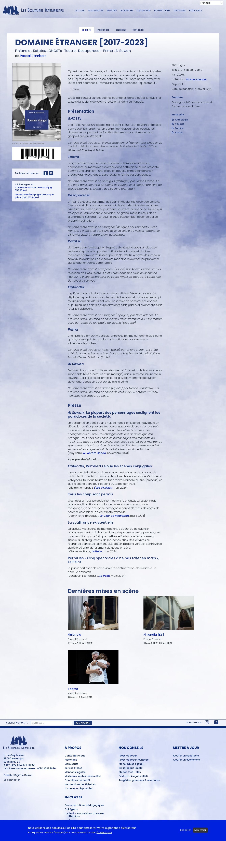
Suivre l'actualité (17, 723)
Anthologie (181, 119)
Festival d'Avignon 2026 (133, 776)
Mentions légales (75, 772)
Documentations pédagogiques (84, 805)
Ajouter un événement (186, 759)
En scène (121, 30)
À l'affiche (126, 10)
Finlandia (74, 635)
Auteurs (112, 10)
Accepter (185, 831)
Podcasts (195, 10)
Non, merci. (200, 831)
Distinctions (162, 10)
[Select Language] (211, 3)
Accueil (80, 10)
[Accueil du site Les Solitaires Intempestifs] (34, 10)
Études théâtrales (130, 772)
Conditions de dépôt (77, 780)
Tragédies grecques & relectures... (140, 780)
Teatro (73, 689)
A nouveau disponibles (79, 788)
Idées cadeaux (128, 755)
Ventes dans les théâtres (80, 784)
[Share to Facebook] (46, 173)
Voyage (179, 124)
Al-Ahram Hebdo (94, 453)
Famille (179, 128)
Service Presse (73, 768)
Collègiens (71, 809)
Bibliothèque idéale (130, 768)
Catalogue (144, 10)
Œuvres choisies (196, 79)
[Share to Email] (51, 173)
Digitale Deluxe (23, 775)
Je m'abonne (83, 722)
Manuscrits (71, 764)
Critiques (179, 10)
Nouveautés (95, 10)
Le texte (86, 30)
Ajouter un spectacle (186, 755)
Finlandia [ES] (153, 635)
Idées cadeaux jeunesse (134, 759)
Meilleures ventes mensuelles (83, 776)
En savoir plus (104, 833)
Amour (179, 132)
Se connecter (12, 779)
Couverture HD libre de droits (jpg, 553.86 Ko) (33, 188)
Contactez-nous (75, 755)
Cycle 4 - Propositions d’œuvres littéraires (84, 815)
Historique (71, 759)
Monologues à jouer (131, 764)
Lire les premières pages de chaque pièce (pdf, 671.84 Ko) (34, 196)
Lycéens (69, 820)
